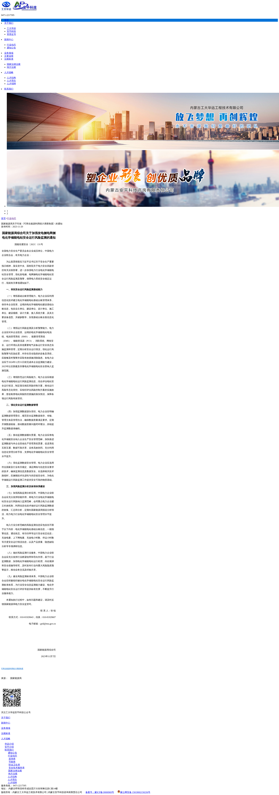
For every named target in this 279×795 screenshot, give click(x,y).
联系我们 (8, 89)
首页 (6, 20)
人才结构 (11, 77)
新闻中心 (8, 39)
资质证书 (11, 34)
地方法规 (11, 67)
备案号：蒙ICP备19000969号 (99, 792)
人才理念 (11, 80)
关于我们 (8, 23)
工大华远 (11, 28)
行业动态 (11, 45)
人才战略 (8, 72)
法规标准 (8, 59)
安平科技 (11, 31)
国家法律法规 (13, 64)
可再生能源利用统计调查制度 (12, 669)
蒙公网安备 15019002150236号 (133, 792)
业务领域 (8, 53)
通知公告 (11, 48)
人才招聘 (11, 83)
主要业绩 (8, 56)
